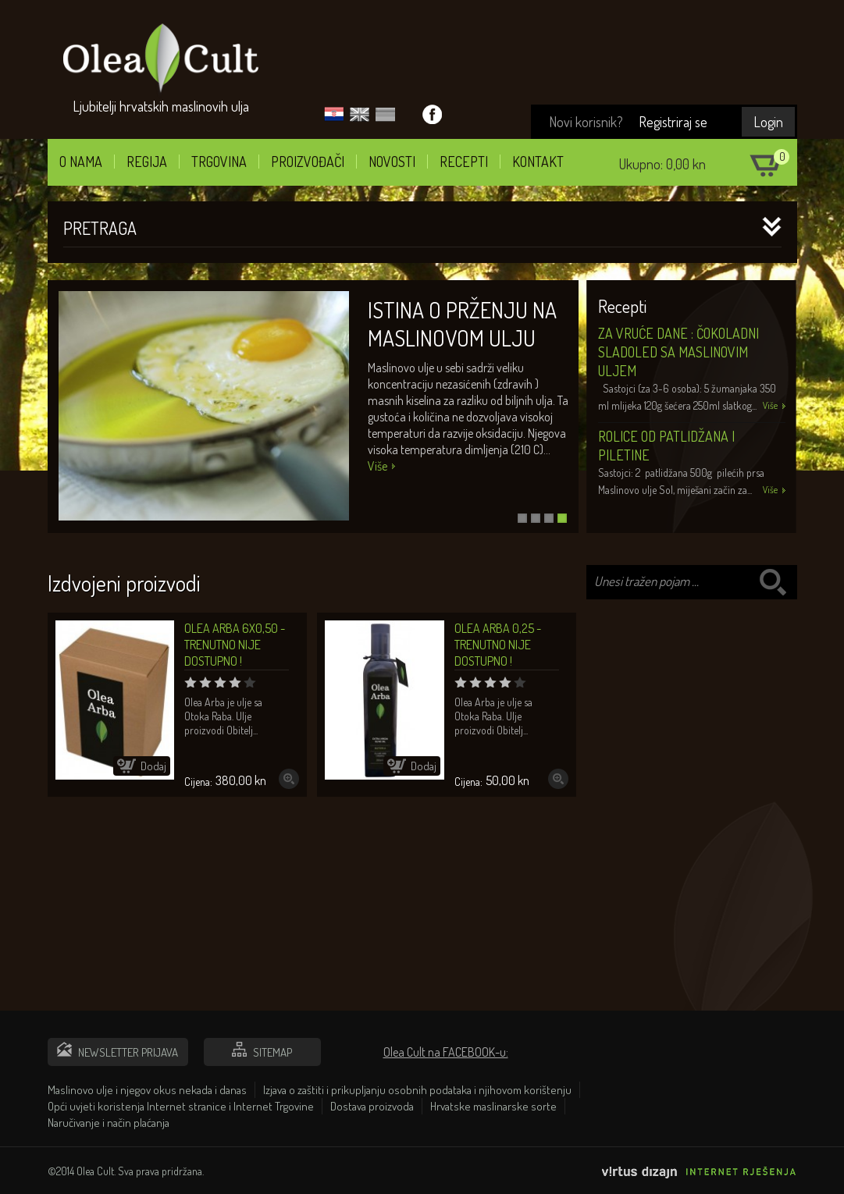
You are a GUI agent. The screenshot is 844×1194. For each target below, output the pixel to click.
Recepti (464, 162)
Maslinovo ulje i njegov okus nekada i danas (147, 1089)
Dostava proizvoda (372, 1106)
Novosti (392, 162)
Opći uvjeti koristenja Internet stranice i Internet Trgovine (181, 1106)
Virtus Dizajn (699, 1176)
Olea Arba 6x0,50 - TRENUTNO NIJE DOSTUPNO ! (234, 644)
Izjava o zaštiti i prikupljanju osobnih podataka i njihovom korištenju (417, 1089)
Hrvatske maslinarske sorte (493, 1106)
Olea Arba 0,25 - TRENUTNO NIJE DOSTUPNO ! (497, 644)
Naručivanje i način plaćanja (108, 1122)
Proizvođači (307, 162)
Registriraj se (673, 122)
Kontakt (538, 162)
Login (768, 121)
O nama (80, 162)
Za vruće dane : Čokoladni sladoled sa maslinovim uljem (678, 352)
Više (377, 466)
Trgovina (219, 162)
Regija (146, 162)
